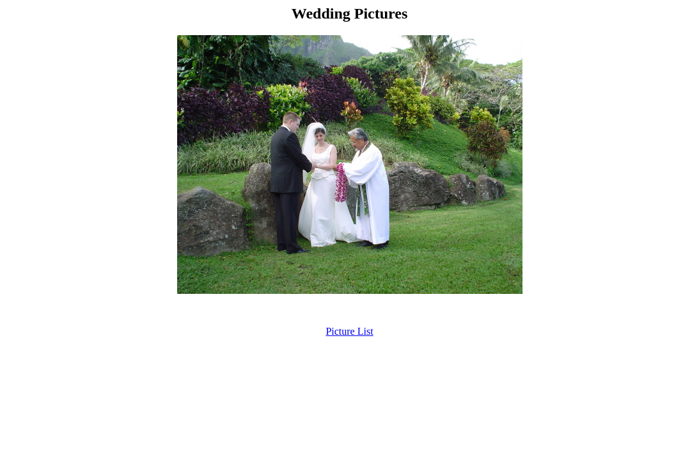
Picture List (349, 331)
